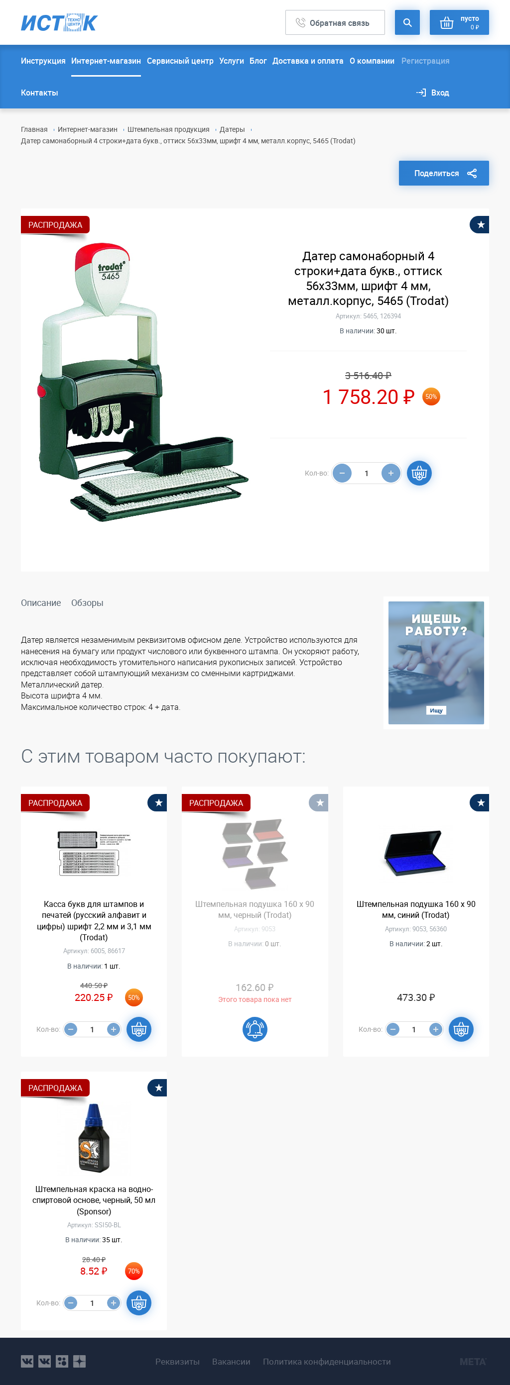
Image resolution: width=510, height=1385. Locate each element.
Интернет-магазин (106, 60)
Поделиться (436, 173)
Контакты (39, 92)
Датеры (232, 129)
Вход (440, 92)
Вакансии (231, 1362)
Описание (41, 602)
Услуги (231, 60)
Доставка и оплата (308, 60)
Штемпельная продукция (169, 129)
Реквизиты (177, 1362)
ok (62, 1361)
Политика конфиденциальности (327, 1362)
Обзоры (87, 602)
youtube (79, 1361)
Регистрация (425, 60)
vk (27, 1361)
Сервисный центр (180, 60)
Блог (258, 60)
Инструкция (43, 60)
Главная (34, 129)
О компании (372, 60)
